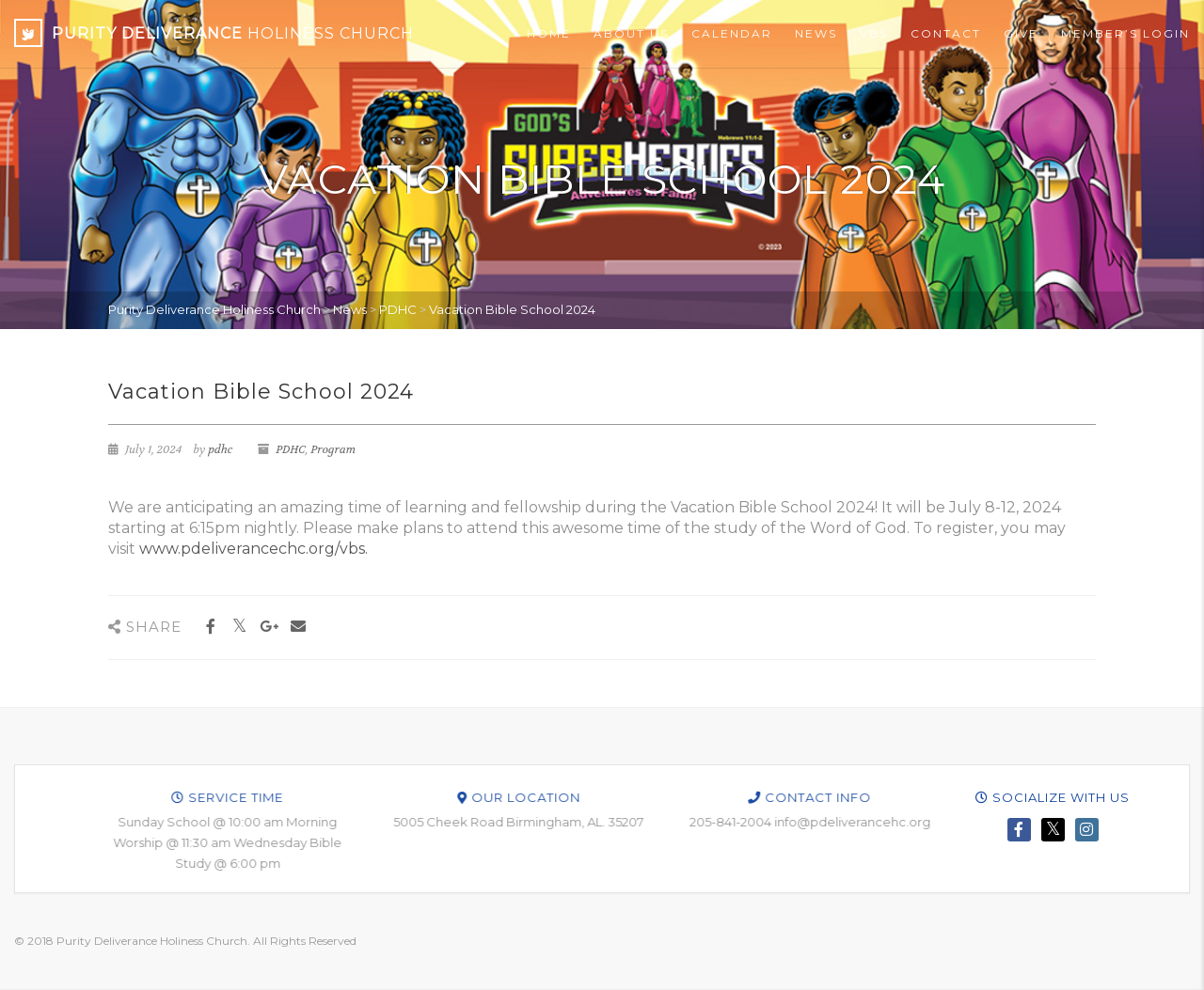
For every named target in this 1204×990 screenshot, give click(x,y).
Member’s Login (1125, 33)
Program (333, 449)
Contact (946, 33)
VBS (874, 33)
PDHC (290, 449)
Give (1021, 33)
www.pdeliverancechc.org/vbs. (253, 549)
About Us (631, 33)
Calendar (731, 33)
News (816, 33)
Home (549, 33)
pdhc (220, 449)
